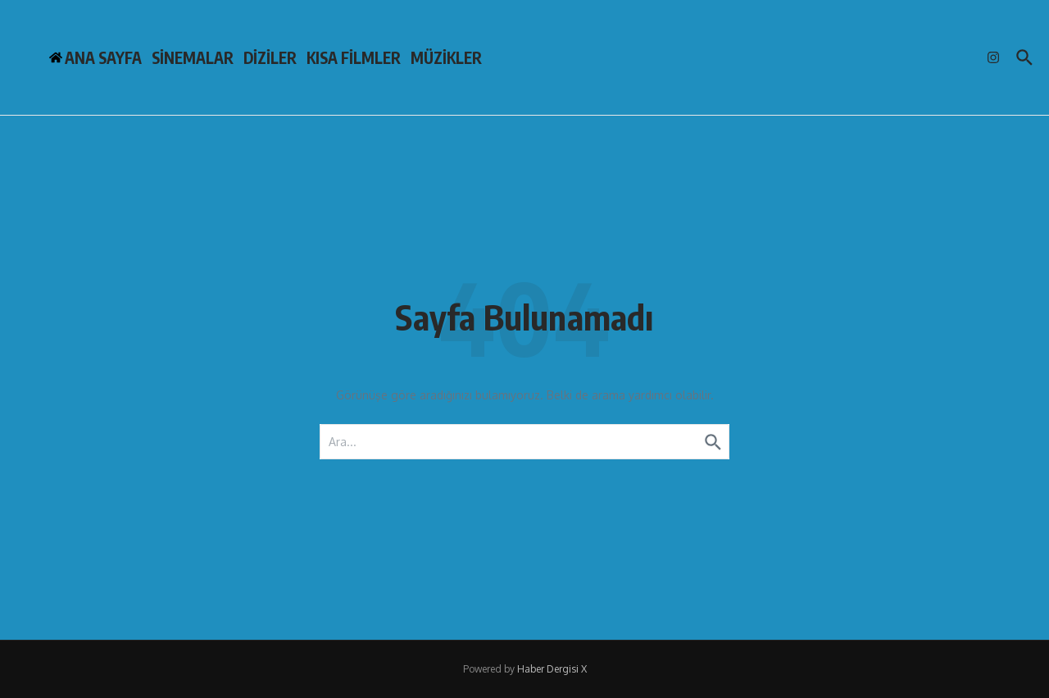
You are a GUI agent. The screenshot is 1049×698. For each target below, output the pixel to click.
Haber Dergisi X (552, 669)
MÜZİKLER (446, 57)
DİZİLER (270, 57)
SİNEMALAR (193, 57)
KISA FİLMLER (354, 57)
